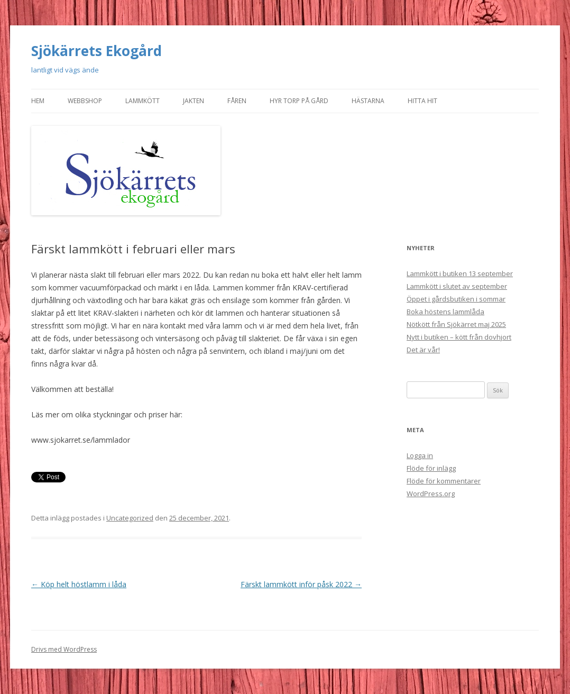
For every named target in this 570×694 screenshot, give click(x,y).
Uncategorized (129, 518)
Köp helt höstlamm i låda (78, 584)
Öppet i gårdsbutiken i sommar (456, 299)
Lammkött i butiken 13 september (460, 273)
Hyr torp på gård (299, 100)
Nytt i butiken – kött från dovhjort (459, 337)
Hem (37, 100)
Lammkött (142, 100)
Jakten (193, 100)
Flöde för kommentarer (444, 481)
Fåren (236, 100)
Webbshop (85, 100)
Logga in (420, 455)
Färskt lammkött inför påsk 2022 (301, 584)
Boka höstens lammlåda (445, 311)
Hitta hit (422, 100)
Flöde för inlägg (431, 468)
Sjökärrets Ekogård (96, 50)
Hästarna (368, 100)
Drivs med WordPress (64, 649)
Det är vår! (423, 349)
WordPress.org (431, 493)
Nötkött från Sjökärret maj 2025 (456, 324)
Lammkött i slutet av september (457, 286)
